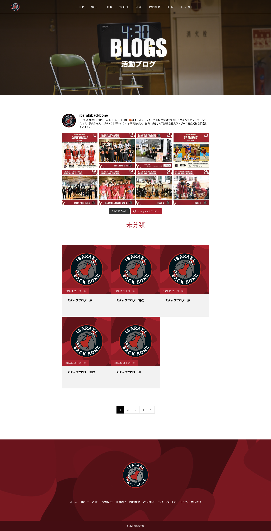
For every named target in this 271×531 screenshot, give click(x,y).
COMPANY (148, 502)
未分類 (82, 290)
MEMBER (196, 502)
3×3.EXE (124, 7)
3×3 (160, 502)
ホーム (73, 502)
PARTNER (154, 7)
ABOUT (95, 7)
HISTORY (121, 502)
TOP (81, 7)
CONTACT (186, 7)
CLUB (109, 7)
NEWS (139, 7)
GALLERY (171, 502)
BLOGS (170, 7)
